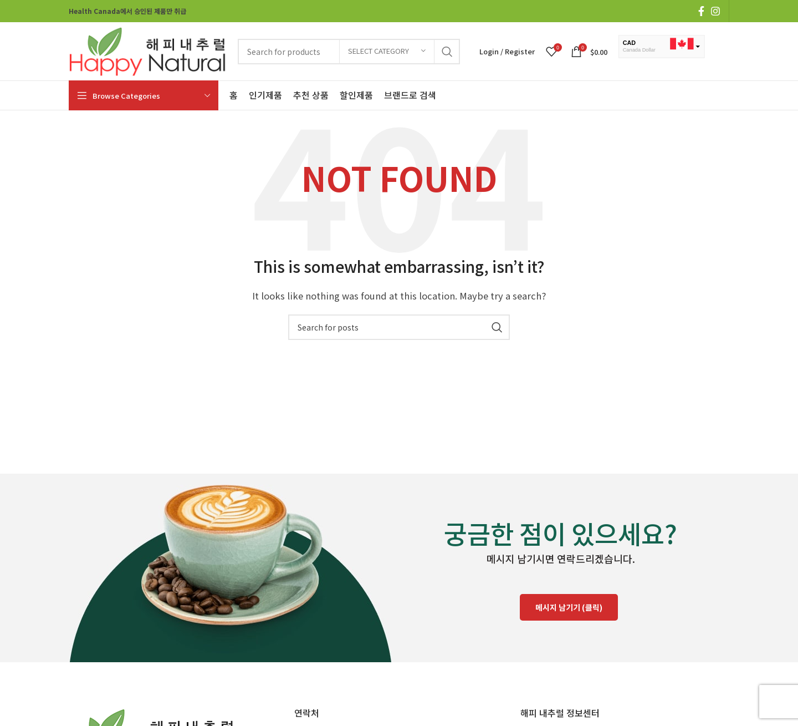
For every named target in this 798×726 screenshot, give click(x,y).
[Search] (399, 327)
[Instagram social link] (715, 11)
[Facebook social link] (701, 11)
